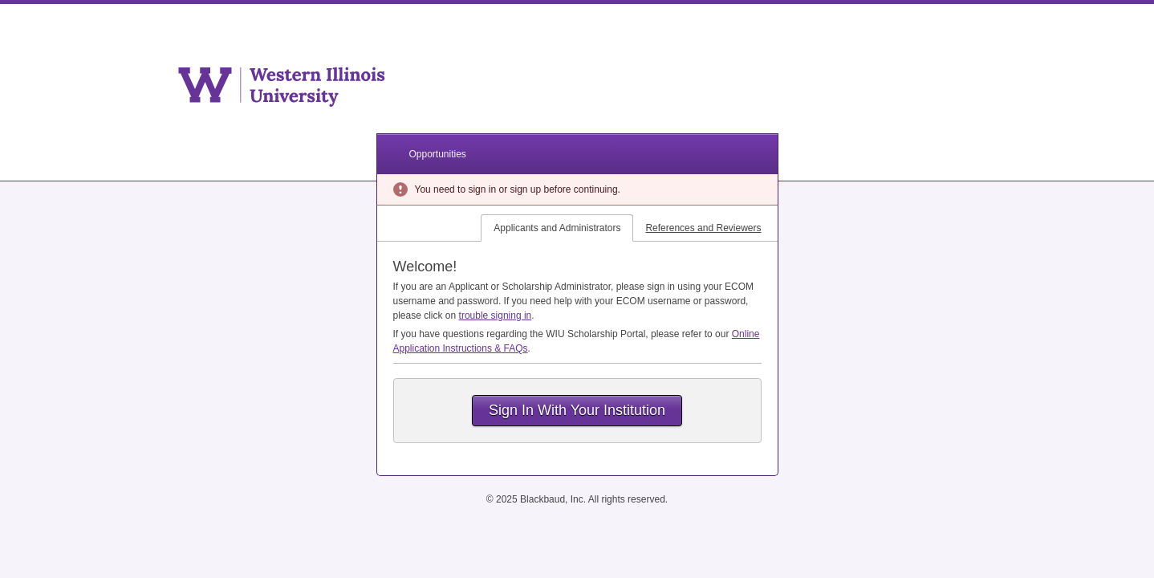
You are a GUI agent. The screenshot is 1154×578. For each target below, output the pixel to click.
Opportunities (437, 154)
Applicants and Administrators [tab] (557, 228)
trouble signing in (495, 315)
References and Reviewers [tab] (703, 228)
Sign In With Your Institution (577, 410)
